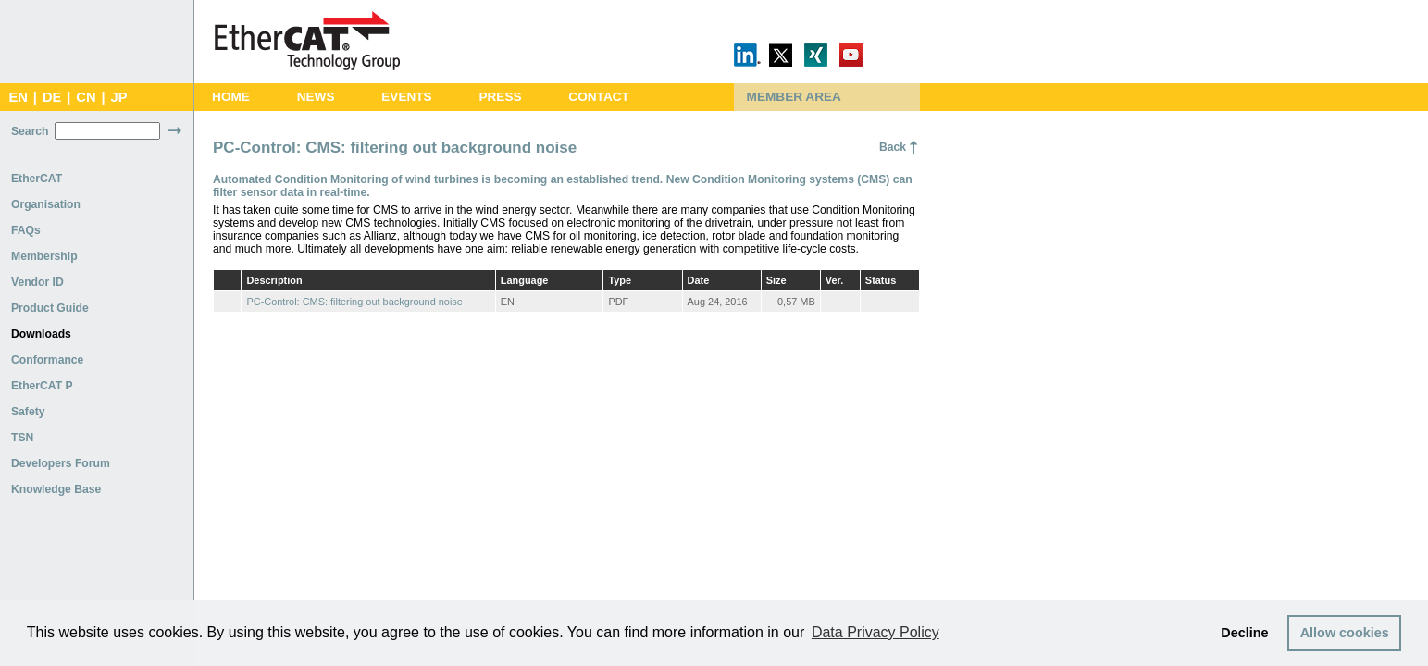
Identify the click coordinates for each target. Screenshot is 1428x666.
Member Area (794, 97)
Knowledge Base (56, 489)
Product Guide (50, 308)
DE (52, 97)
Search (30, 131)
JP (119, 97)
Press (499, 97)
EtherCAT (36, 178)
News (316, 97)
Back (892, 147)
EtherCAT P (42, 385)
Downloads (41, 333)
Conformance (47, 359)
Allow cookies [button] (1344, 632)
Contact (598, 97)
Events (406, 97)
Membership (44, 256)
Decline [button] (1244, 632)
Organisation (46, 204)
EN (17, 97)
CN (85, 97)
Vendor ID (37, 282)
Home (231, 97)
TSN (22, 437)
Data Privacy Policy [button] (875, 632)
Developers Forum (60, 463)
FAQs (26, 230)
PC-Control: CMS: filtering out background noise (354, 301)
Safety (28, 411)
